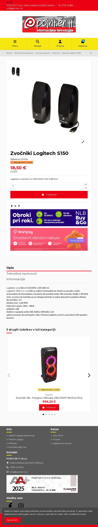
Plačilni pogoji (16, 439)
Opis (10, 267)
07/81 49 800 (17, 467)
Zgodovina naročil (62, 443)
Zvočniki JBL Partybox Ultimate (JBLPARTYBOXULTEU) (49, 397)
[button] (43, 414)
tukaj (82, 514)
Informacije (15, 279)
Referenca (15, 159)
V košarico (49, 194)
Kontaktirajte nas (17, 447)
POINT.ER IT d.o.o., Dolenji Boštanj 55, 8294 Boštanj (30, 5)
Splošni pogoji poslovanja (22, 435)
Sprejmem (12, 520)
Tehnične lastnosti (21, 273)
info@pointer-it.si (14, 8)
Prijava (56, 439)
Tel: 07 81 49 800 (66, 5)
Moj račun (58, 435)
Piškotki (13, 443)
